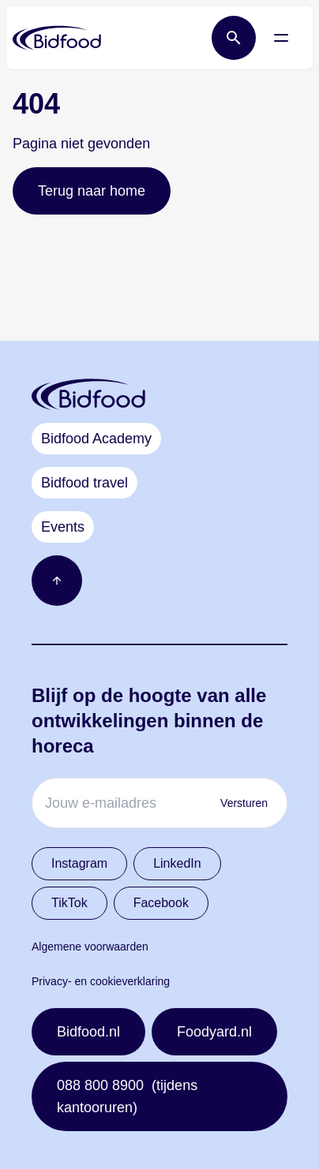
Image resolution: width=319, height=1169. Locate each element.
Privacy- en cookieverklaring (101, 981)
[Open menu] (281, 38)
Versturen (244, 803)
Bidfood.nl (88, 1032)
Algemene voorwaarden (90, 946)
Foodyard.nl (214, 1032)
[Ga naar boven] (57, 580)
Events (62, 527)
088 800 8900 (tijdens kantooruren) (127, 1096)
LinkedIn (177, 863)
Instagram (79, 863)
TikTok (69, 902)
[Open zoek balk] (234, 38)
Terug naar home (91, 191)
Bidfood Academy (96, 438)
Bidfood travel (84, 483)
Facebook (161, 902)
